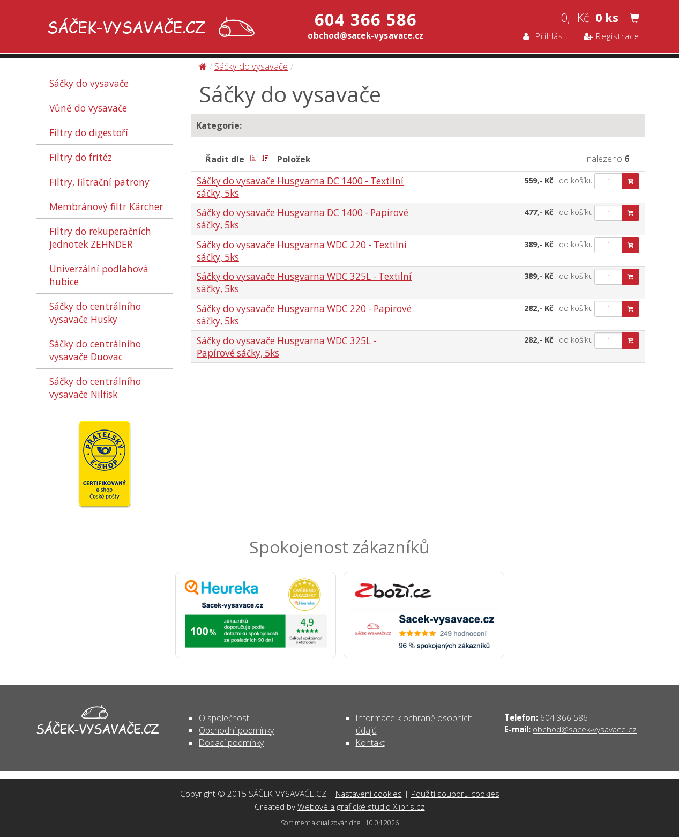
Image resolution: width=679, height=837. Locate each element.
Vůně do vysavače (88, 107)
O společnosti (225, 718)
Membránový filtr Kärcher (106, 206)
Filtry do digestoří (88, 132)
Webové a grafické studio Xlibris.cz (361, 806)
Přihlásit (546, 36)
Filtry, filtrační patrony (99, 181)
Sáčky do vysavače (89, 83)
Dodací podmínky (231, 743)
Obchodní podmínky (236, 730)
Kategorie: (219, 125)
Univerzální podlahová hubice (98, 275)
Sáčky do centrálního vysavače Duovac (95, 350)
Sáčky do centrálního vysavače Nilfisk (95, 388)
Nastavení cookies (368, 793)
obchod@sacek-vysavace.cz (585, 729)
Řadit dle (224, 159)
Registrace (611, 36)
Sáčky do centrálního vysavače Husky (95, 312)
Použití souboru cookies (455, 793)
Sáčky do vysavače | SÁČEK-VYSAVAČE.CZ (148, 28)
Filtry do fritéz (80, 157)
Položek (294, 159)
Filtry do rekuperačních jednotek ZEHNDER (100, 237)
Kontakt (370, 743)
